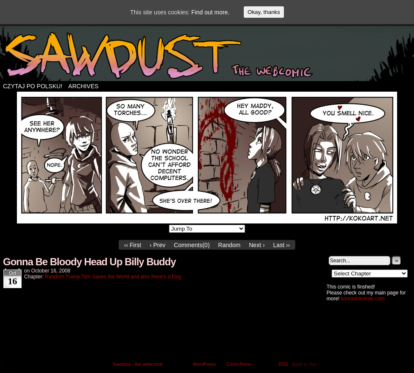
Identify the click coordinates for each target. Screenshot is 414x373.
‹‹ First (132, 245)
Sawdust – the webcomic (207, 55)
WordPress (204, 364)
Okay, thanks (264, 12)
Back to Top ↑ (306, 364)
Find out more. (210, 12)
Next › (256, 245)
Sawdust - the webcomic (138, 364)
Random (229, 245)
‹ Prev (157, 245)
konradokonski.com (362, 299)
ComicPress (238, 364)
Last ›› (281, 245)
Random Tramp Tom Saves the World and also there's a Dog (113, 277)
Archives (83, 86)
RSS (283, 364)
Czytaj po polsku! (33, 86)
